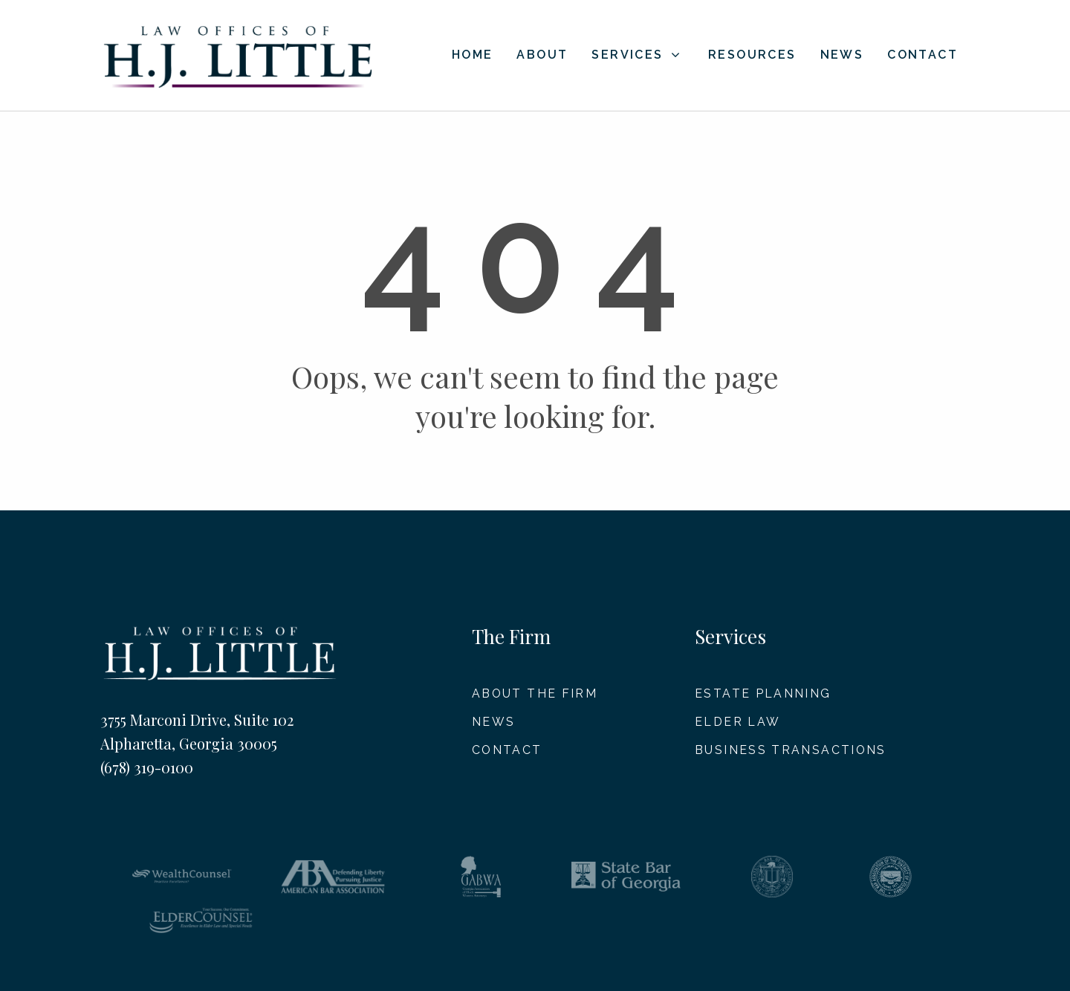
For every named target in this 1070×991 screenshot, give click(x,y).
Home (472, 55)
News (842, 55)
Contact (922, 55)
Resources (752, 55)
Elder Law (738, 722)
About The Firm (535, 693)
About (542, 55)
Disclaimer (572, 972)
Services (636, 55)
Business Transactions (791, 751)
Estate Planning (763, 693)
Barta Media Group (929, 972)
